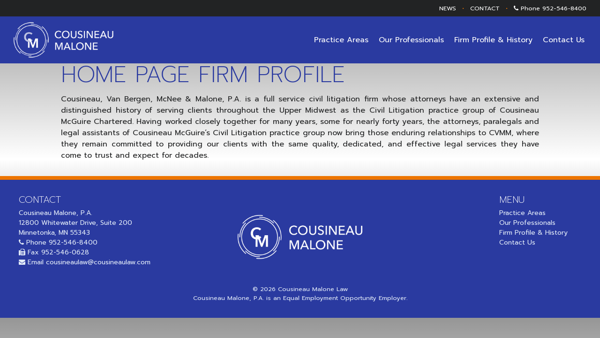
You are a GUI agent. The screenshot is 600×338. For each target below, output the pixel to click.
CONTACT (485, 8)
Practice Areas (341, 40)
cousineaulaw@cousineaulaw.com (98, 262)
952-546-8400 (564, 8)
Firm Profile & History (493, 40)
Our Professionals (411, 40)
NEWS (447, 8)
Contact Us (564, 40)
